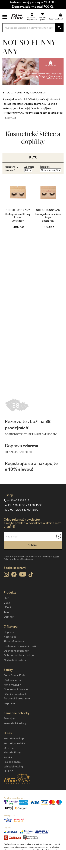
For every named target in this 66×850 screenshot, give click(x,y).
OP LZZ (8, 771)
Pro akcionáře (12, 762)
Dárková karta (12, 680)
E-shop (8, 495)
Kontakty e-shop (14, 738)
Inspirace (9, 703)
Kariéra (8, 757)
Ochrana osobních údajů (19, 655)
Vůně (7, 603)
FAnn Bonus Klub (14, 675)
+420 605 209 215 (18, 500)
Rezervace (10, 637)
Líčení (7, 607)
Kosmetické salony (15, 723)
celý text (11, 117)
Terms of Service (21, 559)
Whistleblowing (13, 766)
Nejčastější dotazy (15, 660)
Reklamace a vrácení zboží (20, 646)
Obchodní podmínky (16, 651)
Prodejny (9, 718)
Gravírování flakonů (16, 689)
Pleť (6, 598)
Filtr (33, 157)
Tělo (6, 612)
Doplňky (9, 617)
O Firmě (9, 748)
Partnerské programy (17, 698)
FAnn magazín (12, 685)
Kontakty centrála (15, 743)
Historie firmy (12, 752)
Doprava (9, 632)
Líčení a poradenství (16, 694)
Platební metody (14, 641)
